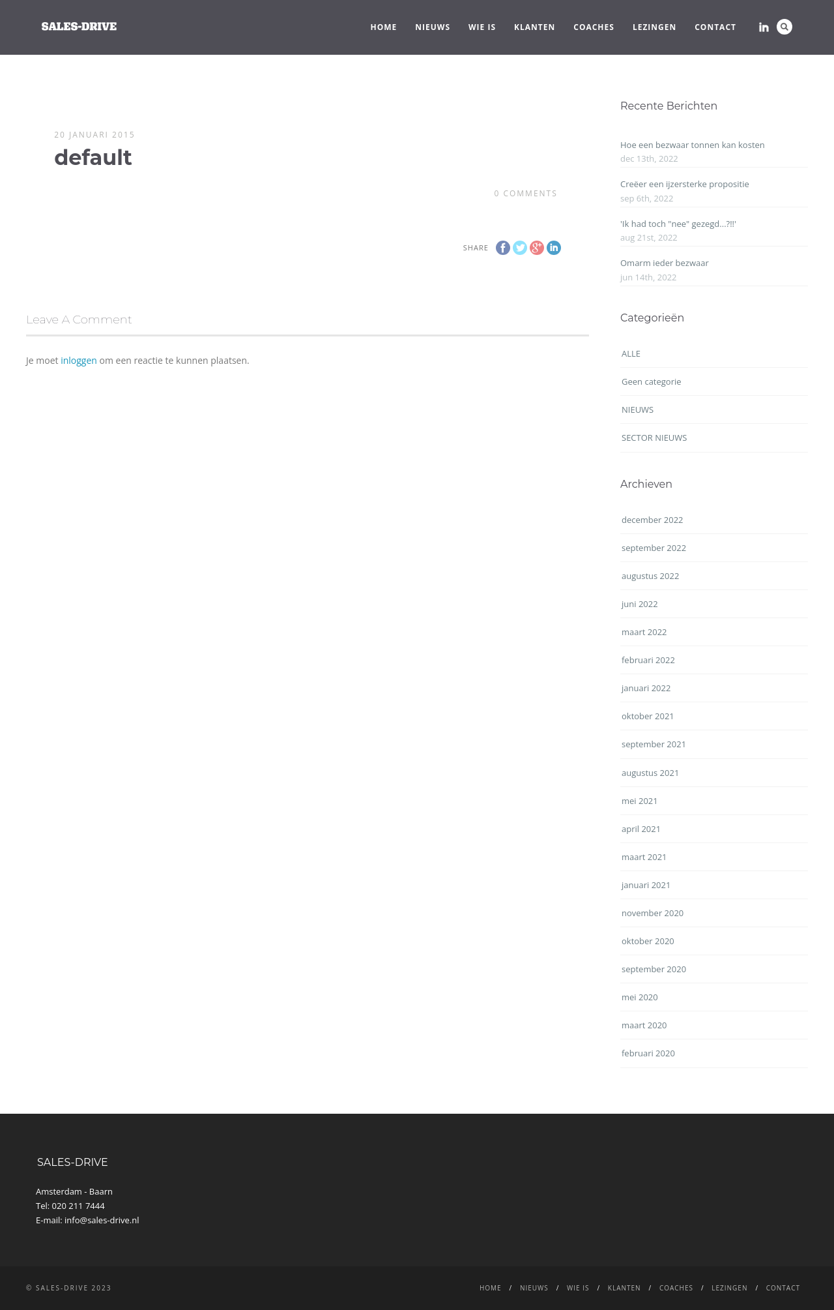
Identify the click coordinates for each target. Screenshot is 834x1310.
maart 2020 (644, 1025)
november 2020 (652, 913)
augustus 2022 (650, 576)
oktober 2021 (648, 716)
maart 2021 (644, 857)
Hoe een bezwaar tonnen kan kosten (692, 145)
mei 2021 (640, 801)
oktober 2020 (648, 941)
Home (384, 27)
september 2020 (654, 969)
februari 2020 (648, 1053)
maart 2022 (644, 632)
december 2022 (652, 520)
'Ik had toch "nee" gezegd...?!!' (678, 224)
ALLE (631, 353)
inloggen (79, 360)
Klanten (534, 27)
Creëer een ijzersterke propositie (684, 184)
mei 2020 (640, 997)
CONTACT (715, 27)
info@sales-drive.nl (102, 1220)
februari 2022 (648, 660)
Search (784, 27)
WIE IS (482, 27)
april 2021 (641, 829)
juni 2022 (640, 604)
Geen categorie (652, 381)
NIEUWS (432, 27)
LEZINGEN (654, 27)
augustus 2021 (650, 773)
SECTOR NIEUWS (654, 437)
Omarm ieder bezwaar (664, 263)
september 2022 (654, 548)
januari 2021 (646, 885)
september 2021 (654, 744)
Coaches (593, 27)
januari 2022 (646, 688)
